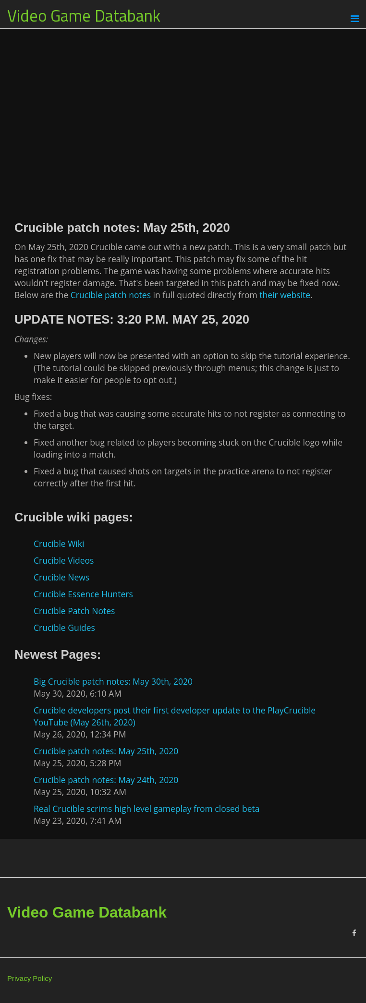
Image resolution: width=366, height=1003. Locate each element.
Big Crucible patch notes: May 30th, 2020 (113, 681)
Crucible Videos (64, 560)
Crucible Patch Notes (74, 610)
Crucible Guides (64, 627)
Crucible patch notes (111, 295)
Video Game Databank (83, 15)
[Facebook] (354, 933)
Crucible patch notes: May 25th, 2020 (106, 751)
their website (284, 295)
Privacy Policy (29, 978)
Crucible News (61, 577)
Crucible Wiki (59, 543)
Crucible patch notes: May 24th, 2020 (106, 779)
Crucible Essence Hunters (83, 594)
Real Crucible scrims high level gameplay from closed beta (147, 808)
